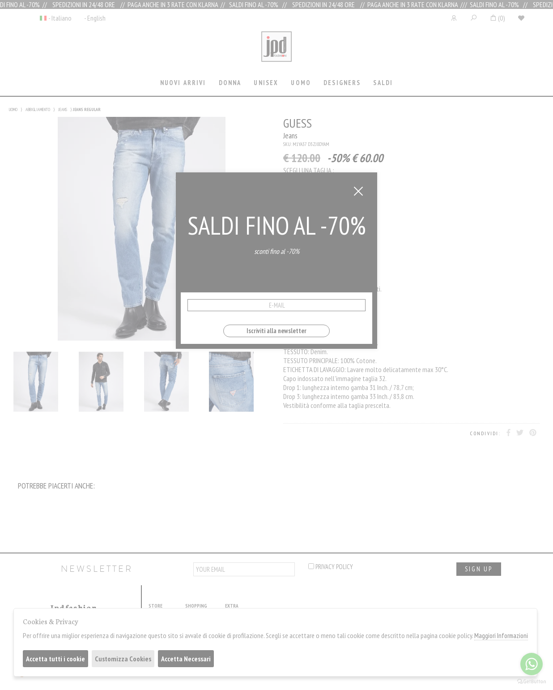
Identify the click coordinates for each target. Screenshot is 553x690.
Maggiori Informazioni (501, 635)
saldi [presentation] (383, 82)
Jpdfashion (276, 52)
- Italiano (60, 17)
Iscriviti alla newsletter (276, 330)
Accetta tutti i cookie (55, 658)
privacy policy (330, 566)
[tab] (183, 83)
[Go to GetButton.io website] (531, 681)
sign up (479, 569)
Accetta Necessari (186, 658)
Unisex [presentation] (266, 82)
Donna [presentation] (230, 82)
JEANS (62, 109)
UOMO (13, 109)
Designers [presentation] (342, 82)
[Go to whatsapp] (531, 664)
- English (95, 17)
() (497, 17)
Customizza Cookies (123, 658)
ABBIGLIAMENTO (38, 109)
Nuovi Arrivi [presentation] (183, 82)
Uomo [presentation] (301, 82)
